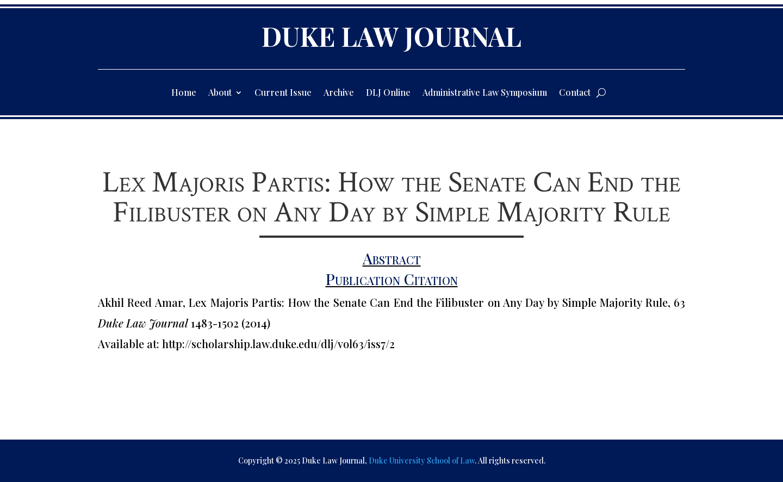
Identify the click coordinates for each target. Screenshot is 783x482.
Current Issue (283, 93)
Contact (575, 93)
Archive (339, 93)
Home (183, 93)
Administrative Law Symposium (484, 93)
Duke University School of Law (422, 460)
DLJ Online (388, 93)
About (220, 93)
